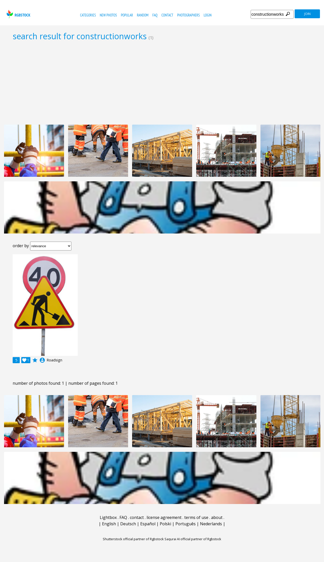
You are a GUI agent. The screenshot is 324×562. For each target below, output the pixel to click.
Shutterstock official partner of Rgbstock (133, 539)
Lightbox (108, 517)
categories (88, 15)
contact (167, 15)
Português (185, 524)
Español (147, 524)
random (143, 15)
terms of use (196, 517)
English (109, 524)
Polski (165, 524)
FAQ (154, 15)
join (307, 14)
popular (127, 15)
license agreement (164, 517)
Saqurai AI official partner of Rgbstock (193, 539)
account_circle (42, 360)
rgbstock (17, 14)
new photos (108, 15)
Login (208, 15)
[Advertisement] (162, 82)
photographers (188, 15)
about (216, 517)
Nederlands (211, 524)
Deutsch (128, 524)
